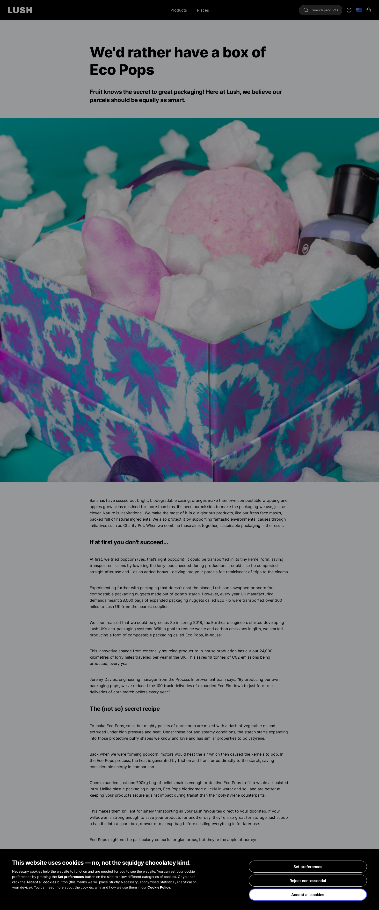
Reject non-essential (308, 881)
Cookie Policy (158, 888)
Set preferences (307, 867)
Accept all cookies (307, 895)
